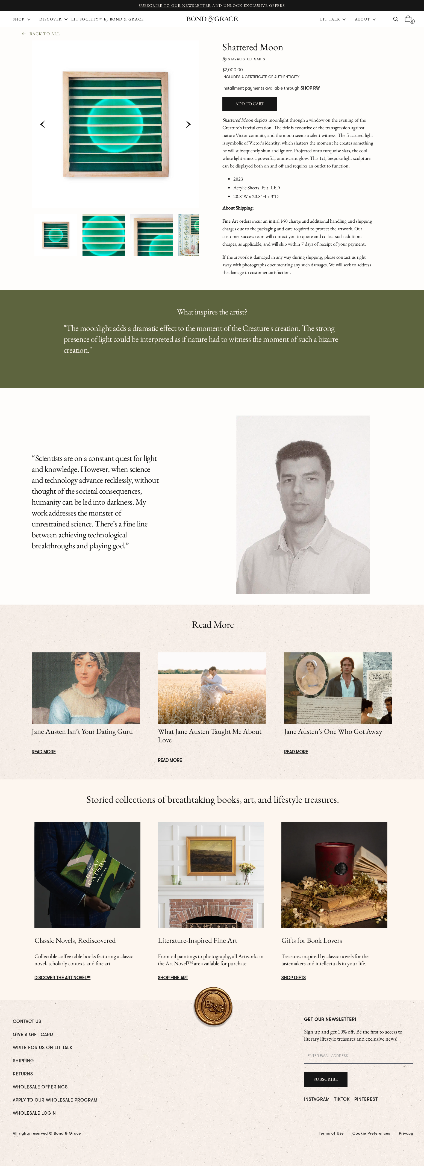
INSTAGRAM (317, 1099)
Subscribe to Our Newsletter (175, 5)
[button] (332, 19)
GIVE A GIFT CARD (33, 1034)
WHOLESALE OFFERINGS (40, 1087)
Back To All (45, 34)
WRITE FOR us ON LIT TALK (43, 1047)
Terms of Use (331, 1133)
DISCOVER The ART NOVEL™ (62, 977)
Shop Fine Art (173, 977)
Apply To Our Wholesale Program (55, 1100)
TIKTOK (342, 1099)
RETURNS (23, 1073)
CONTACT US (27, 1021)
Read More (44, 751)
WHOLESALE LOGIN (34, 1113)
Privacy (406, 1133)
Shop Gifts (293, 977)
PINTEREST (366, 1099)
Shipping (23, 1060)
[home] (212, 19)
